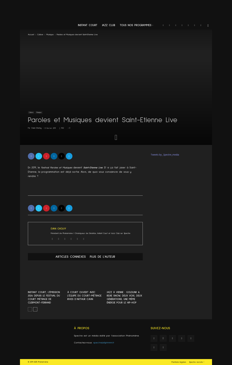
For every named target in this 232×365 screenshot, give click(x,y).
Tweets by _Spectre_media (165, 154)
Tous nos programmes (136, 25)
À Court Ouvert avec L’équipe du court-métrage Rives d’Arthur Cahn (84, 295)
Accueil (31, 35)
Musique (50, 35)
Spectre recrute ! (196, 362)
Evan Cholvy (37, 128)
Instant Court (87, 25)
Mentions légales (178, 362)
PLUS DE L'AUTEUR (102, 256)
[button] (208, 25)
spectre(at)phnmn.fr (103, 343)
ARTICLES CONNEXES (70, 256)
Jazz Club (108, 25)
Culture (40, 35)
